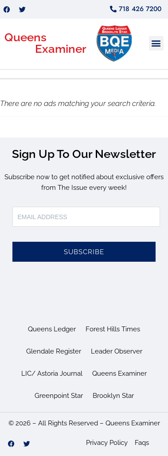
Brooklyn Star (113, 396)
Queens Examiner (119, 373)
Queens (25, 37)
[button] (156, 43)
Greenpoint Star (59, 396)
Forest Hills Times (113, 329)
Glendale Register (53, 351)
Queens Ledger (52, 329)
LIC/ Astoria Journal (51, 373)
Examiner (60, 48)
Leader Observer (116, 351)
